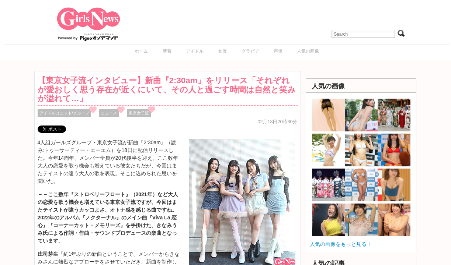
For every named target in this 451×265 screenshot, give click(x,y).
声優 (278, 51)
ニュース (109, 113)
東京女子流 (139, 113)
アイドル (195, 51)
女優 (222, 51)
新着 (167, 51)
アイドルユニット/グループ (64, 113)
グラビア (250, 51)
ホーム (141, 51)
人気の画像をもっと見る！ (341, 244)
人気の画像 (308, 51)
